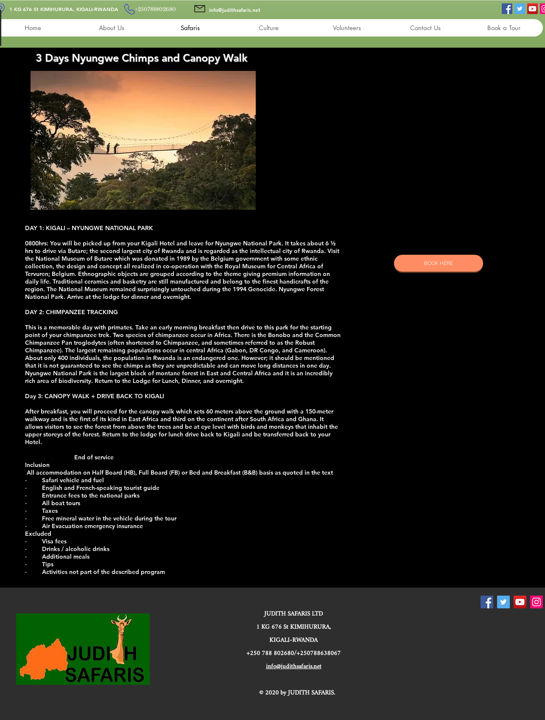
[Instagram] (536, 602)
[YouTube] (532, 8)
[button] (143, 140)
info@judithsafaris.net (234, 9)
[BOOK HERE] (438, 263)
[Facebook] (507, 8)
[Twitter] (519, 8)
